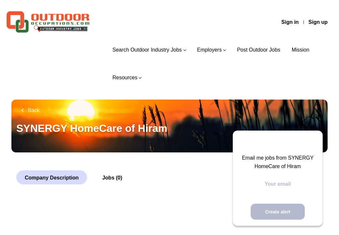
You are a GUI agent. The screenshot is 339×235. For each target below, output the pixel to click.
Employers (209, 50)
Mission (300, 50)
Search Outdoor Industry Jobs (147, 50)
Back (32, 110)
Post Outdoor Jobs (258, 50)
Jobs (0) (112, 177)
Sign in (290, 22)
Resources (124, 77)
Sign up (318, 22)
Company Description (52, 177)
